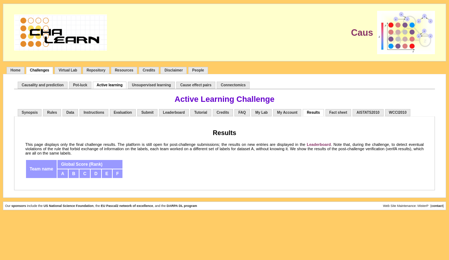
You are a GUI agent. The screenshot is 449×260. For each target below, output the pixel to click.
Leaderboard (174, 112)
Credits (149, 70)
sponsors (19, 206)
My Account (287, 112)
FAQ (242, 112)
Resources (124, 70)
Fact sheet (338, 112)
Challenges (39, 70)
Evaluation (123, 112)
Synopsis (30, 112)
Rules (52, 112)
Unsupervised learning (151, 85)
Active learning (110, 85)
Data (70, 112)
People (198, 70)
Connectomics (233, 85)
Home (15, 70)
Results (313, 112)
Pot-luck (80, 85)
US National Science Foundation (69, 206)
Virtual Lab (68, 70)
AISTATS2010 (368, 112)
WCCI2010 (398, 112)
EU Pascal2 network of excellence (127, 206)
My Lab (261, 112)
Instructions (93, 112)
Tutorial (200, 112)
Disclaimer (173, 70)
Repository (96, 70)
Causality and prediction (43, 85)
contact (437, 206)
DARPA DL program (182, 206)
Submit (147, 112)
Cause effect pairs (195, 85)
